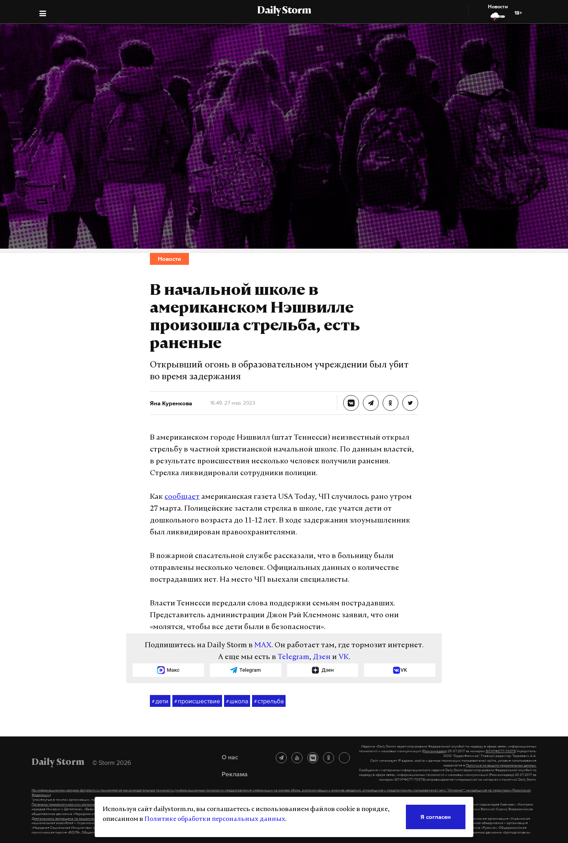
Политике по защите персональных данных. (501, 765)
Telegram (293, 657)
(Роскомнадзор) (434, 751)
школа (237, 701)
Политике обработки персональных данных (214, 819)
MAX (262, 645)
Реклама (235, 773)
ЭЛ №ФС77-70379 (501, 751)
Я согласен (435, 816)
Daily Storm (284, 11)
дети (160, 701)
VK (343, 657)
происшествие (197, 701)
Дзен (322, 657)
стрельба (269, 701)
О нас (230, 757)
